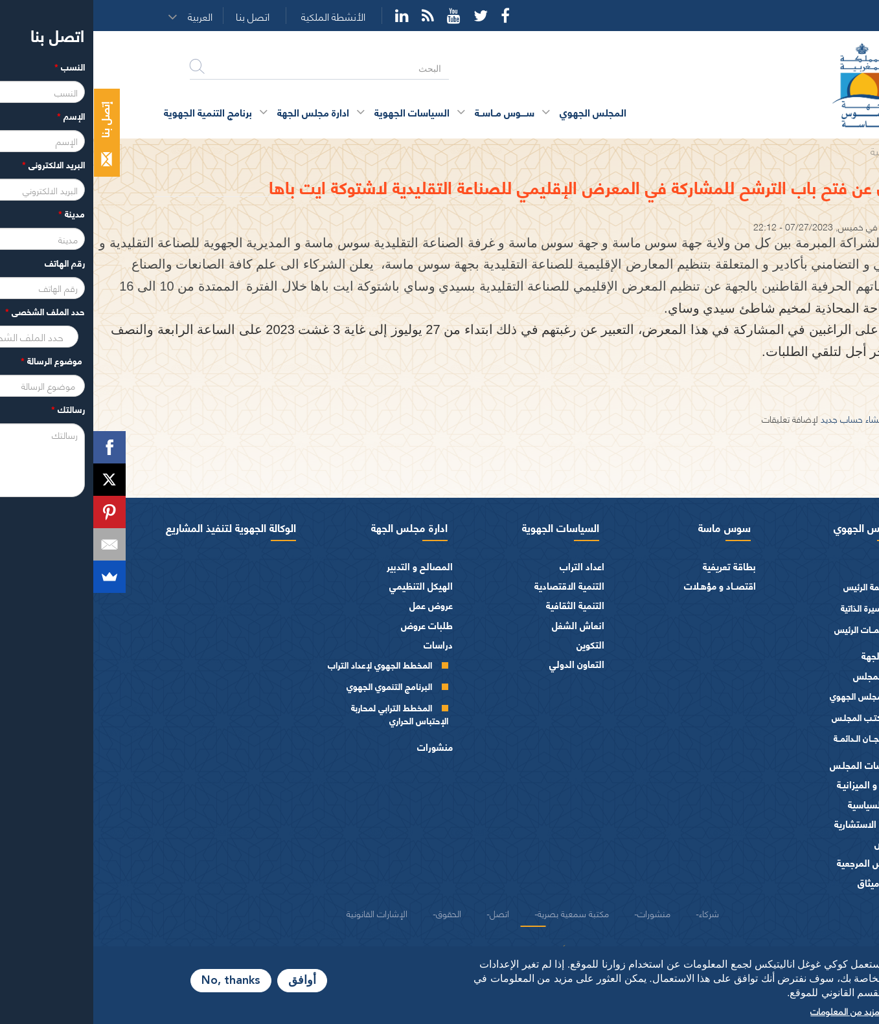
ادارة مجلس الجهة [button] (220, 111)
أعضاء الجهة (791, 655)
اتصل (406, 912)
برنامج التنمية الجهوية (115, 111)
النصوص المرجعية (779, 862)
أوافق (209, 980)
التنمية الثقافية (482, 605)
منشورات (342, 746)
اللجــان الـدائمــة (766, 737)
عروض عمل (338, 605)
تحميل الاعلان (841, 391)
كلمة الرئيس (771, 586)
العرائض (797, 843)
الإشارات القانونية (283, 912)
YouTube (360, 15)
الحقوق (355, 912)
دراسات (345, 644)
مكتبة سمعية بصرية (480, 912)
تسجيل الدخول (827, 418)
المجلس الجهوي (774, 527)
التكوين (497, 644)
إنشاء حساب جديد (758, 418)
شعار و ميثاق (789, 882)
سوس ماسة (631, 527)
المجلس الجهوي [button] (499, 111)
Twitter (387, 15)
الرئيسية (793, 150)
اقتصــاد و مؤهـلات (627, 585)
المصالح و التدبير (326, 566)
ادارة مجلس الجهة (316, 527)
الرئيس (801, 566)
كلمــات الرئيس (767, 629)
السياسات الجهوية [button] (318, 111)
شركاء (616, 912)
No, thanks (137, 980)
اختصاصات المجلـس (775, 765)
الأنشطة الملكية (240, 16)
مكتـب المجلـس (765, 717)
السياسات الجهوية (467, 527)
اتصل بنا (159, 16)
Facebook (412, 15)
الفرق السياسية (784, 804)
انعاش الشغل (485, 625)
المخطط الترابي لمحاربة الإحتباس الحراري (306, 713)
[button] (111, 16)
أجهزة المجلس (787, 675)
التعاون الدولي (483, 664)
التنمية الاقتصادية (476, 585)
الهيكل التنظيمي (328, 585)
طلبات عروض (334, 625)
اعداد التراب (488, 566)
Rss (334, 15)
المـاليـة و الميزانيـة (779, 784)
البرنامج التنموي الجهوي (296, 686)
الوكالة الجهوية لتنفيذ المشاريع (138, 527)
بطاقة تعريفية (636, 566)
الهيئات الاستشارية (777, 823)
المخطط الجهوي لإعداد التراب (286, 664)
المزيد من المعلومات (754, 1010)
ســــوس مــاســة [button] (411, 111)
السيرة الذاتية (770, 607)
